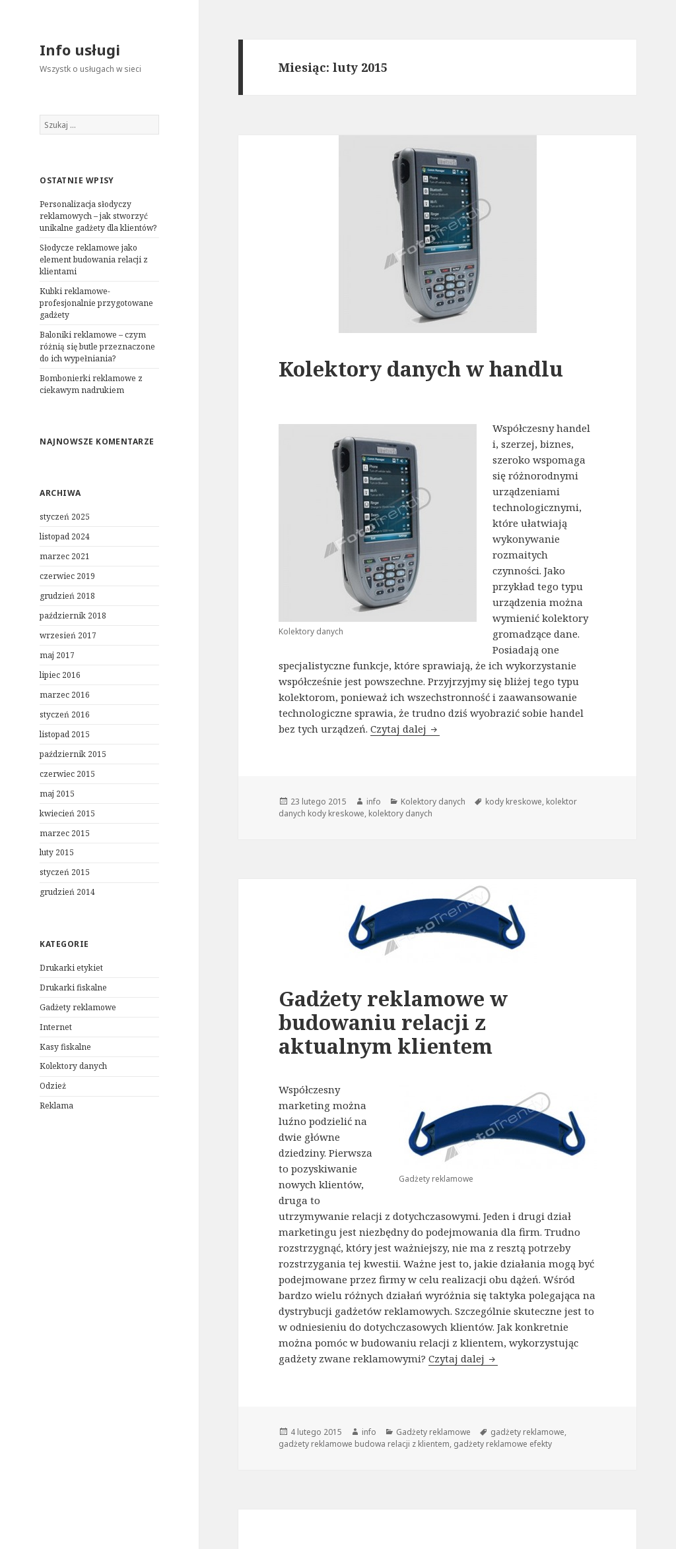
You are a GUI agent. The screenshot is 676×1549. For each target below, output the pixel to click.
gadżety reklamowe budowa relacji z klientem (364, 1443)
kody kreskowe (513, 801)
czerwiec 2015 (67, 773)
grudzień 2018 (67, 595)
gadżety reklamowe (527, 1432)
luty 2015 (57, 852)
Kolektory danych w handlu (421, 368)
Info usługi (80, 49)
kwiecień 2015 (67, 813)
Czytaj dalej (405, 728)
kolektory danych (400, 813)
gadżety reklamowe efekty (503, 1443)
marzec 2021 (65, 556)
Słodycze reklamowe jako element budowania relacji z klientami (94, 259)
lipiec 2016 (60, 675)
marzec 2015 (65, 833)
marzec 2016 (65, 694)
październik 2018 (73, 615)
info (373, 801)
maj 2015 (57, 793)
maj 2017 (57, 655)
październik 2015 (73, 754)
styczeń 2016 (65, 714)
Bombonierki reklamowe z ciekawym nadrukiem (91, 384)
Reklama (56, 1105)
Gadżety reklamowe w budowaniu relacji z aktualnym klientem (393, 1022)
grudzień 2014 (67, 891)
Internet (56, 1027)
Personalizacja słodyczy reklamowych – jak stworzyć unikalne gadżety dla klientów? (98, 215)
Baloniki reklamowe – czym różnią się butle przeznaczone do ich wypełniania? (97, 346)
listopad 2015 (65, 734)
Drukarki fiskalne (73, 987)
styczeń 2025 (65, 516)
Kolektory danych (73, 1066)
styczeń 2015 (65, 872)
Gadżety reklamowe (78, 1007)
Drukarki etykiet (71, 967)
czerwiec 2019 (67, 576)
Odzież (53, 1085)
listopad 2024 (65, 536)
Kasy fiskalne (65, 1046)
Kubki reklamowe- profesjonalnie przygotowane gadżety (96, 303)
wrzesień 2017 (68, 635)
